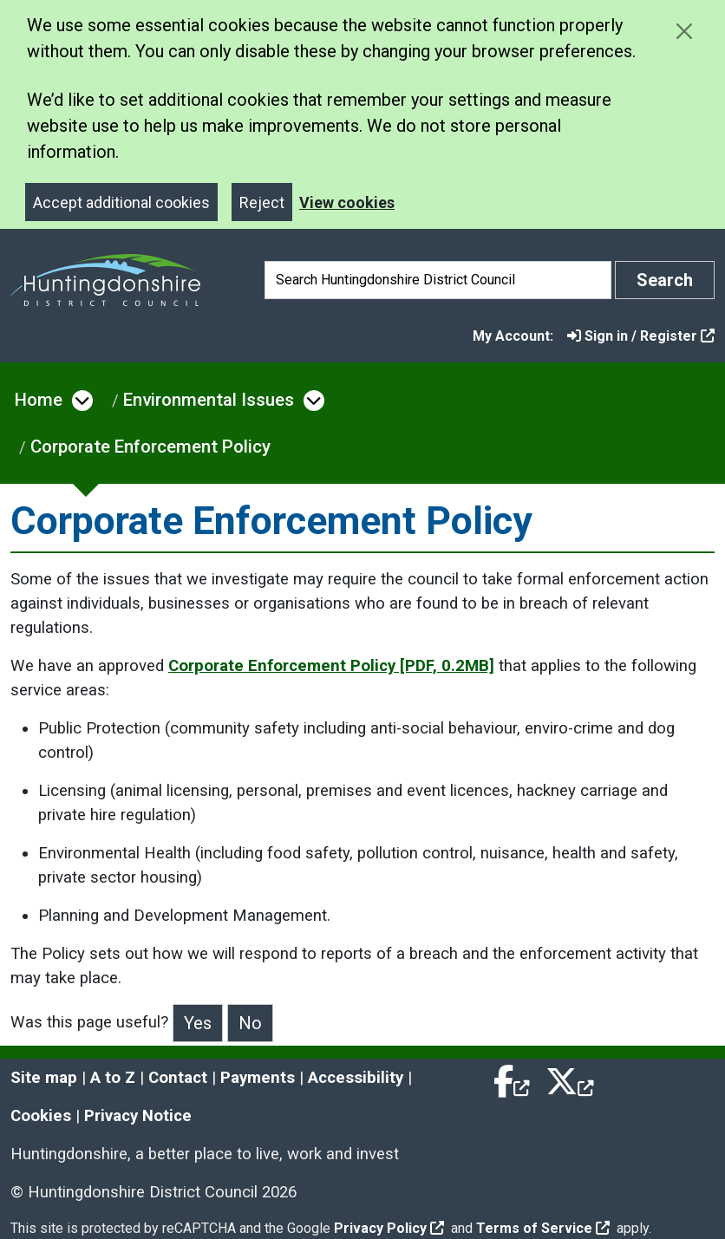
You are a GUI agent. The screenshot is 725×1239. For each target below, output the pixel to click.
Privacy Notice (138, 1115)
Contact (177, 1077)
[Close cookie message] (684, 31)
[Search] (438, 280)
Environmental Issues (208, 399)
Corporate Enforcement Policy (150, 446)
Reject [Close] (261, 202)
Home (38, 399)
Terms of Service (543, 1228)
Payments (257, 1077)
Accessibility (355, 1077)
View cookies (347, 202)
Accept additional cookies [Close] (121, 202)
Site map (43, 1077)
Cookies (40, 1115)
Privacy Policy (389, 1228)
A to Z (112, 1077)
